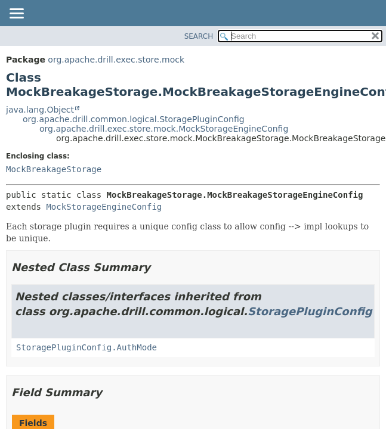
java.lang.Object (40, 109)
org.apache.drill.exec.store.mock (116, 59)
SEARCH (199, 36)
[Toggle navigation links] (16, 14)
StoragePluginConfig (310, 311)
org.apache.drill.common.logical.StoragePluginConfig (134, 119)
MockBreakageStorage (53, 169)
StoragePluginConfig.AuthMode (86, 347)
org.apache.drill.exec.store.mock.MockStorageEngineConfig (163, 128)
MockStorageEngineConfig (104, 207)
